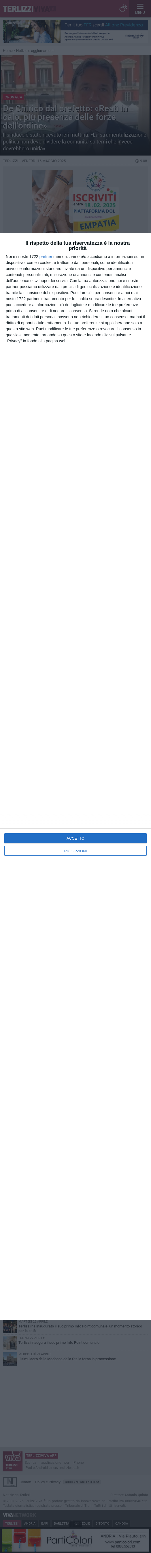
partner (45, 257)
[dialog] (75, 776)
